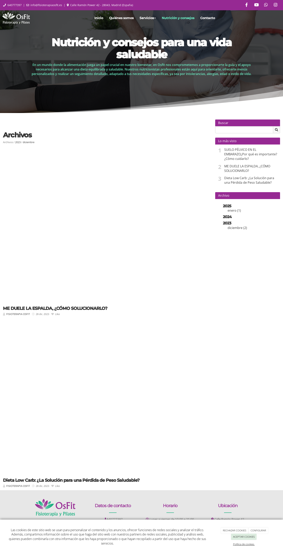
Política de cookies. (244, 544)
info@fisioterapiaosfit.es (46, 5)
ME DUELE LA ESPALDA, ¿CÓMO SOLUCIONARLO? (247, 168)
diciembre (28, 142)
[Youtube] (256, 5)
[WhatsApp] (266, 5)
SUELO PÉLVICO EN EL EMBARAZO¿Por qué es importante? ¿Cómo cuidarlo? (250, 154)
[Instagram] (275, 5)
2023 (18, 142)
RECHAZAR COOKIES (234, 530)
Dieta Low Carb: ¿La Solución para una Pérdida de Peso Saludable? (249, 180)
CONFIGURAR (258, 530)
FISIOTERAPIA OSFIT (18, 314)
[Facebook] (247, 5)
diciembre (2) (237, 228)
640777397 (14, 5)
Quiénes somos (121, 18)
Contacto (207, 18)
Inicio (98, 18)
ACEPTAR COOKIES (244, 536)
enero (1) (234, 210)
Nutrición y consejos (178, 18)
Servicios (148, 18)
